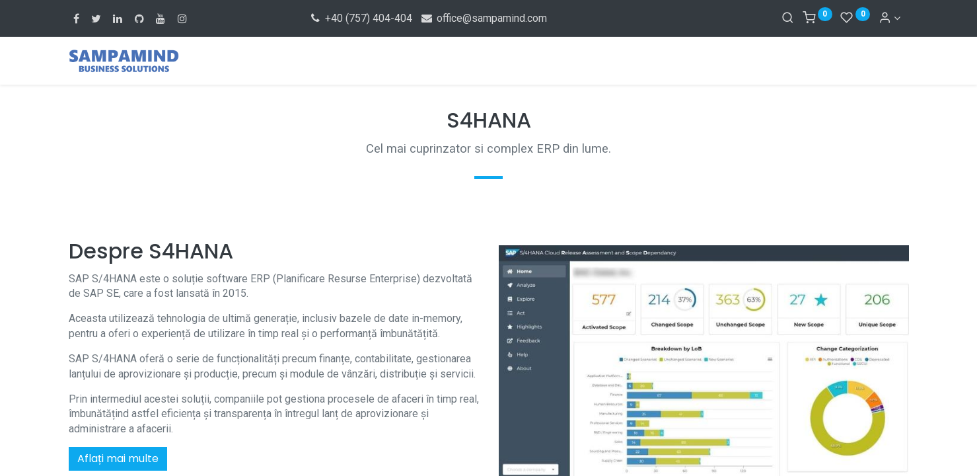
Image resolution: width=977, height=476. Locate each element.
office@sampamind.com (483, 18)
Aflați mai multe (118, 458)
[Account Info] (889, 18)
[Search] (787, 18)
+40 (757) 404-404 (361, 18)
